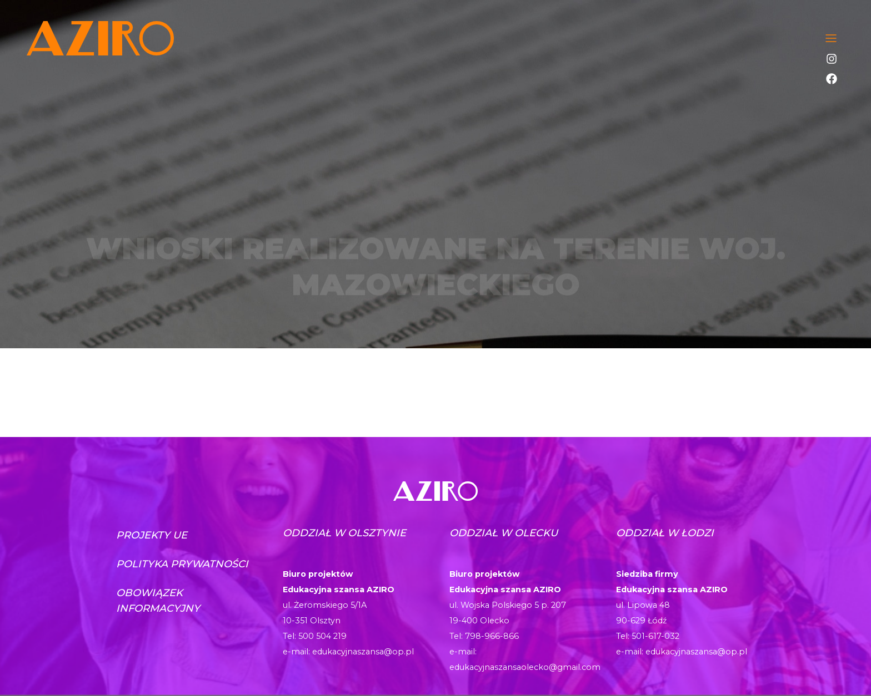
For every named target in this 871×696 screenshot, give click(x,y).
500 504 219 (322, 636)
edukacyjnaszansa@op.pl (363, 652)
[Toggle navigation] (831, 38)
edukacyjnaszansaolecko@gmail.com (524, 667)
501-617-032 (655, 636)
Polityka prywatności (182, 564)
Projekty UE (151, 535)
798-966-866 (492, 636)
